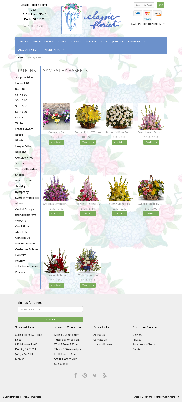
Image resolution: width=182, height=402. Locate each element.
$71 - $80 (21, 106)
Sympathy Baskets (27, 198)
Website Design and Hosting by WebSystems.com (157, 396)
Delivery (20, 255)
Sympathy (135, 41)
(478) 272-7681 (34, 26)
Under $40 (22, 83)
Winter (23, 41)
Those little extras (26, 169)
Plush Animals (24, 180)
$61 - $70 (21, 100)
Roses (62, 41)
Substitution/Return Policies (27, 269)
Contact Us (22, 238)
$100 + (19, 117)
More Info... (52, 49)
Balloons (20, 152)
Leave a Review (25, 243)
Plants (76, 41)
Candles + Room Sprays (25, 160)
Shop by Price (24, 77)
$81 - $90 (21, 112)
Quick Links (22, 226)
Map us (19, 359)
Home (20, 57)
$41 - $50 (21, 89)
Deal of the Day (29, 49)
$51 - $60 (21, 95)
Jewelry (117, 41)
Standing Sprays (25, 215)
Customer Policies (26, 249)
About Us (21, 232)
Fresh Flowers (43, 41)
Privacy (20, 261)
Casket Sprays (24, 209)
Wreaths (20, 220)
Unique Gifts (95, 41)
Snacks (19, 175)
